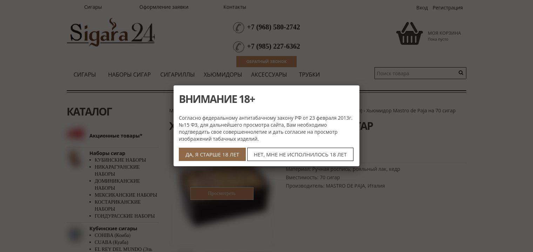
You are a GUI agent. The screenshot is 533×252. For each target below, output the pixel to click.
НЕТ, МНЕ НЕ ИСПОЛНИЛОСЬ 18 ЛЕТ (300, 154)
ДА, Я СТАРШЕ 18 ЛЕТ (212, 154)
